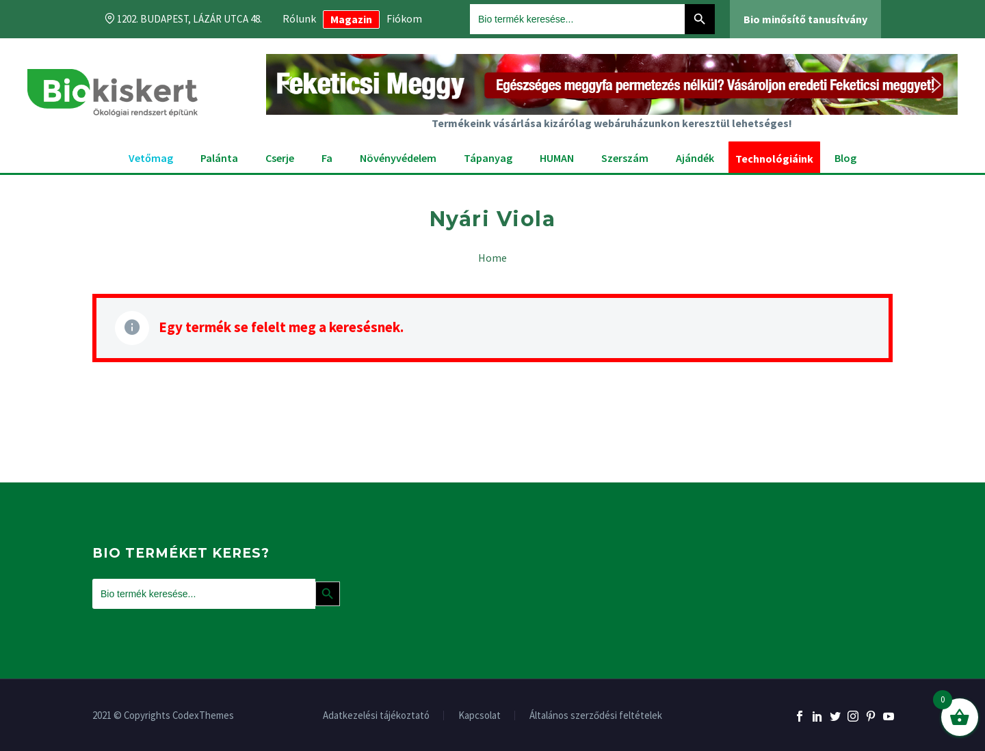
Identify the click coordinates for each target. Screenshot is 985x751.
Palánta (219, 158)
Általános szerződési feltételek (595, 716)
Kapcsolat (479, 716)
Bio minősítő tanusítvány (805, 19)
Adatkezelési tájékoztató (376, 716)
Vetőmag (151, 158)
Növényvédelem (398, 158)
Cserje (279, 158)
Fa (326, 158)
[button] (612, 84)
